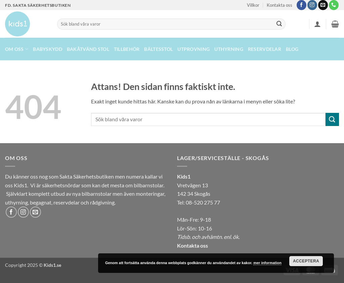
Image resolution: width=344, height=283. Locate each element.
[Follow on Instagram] (312, 5)
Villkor (253, 5)
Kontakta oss (279, 5)
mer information (267, 263)
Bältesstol (158, 49)
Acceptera (306, 261)
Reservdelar (264, 49)
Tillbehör (127, 49)
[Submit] (279, 24)
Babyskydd (47, 49)
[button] (317, 24)
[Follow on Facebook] (301, 5)
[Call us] (334, 5)
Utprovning (193, 49)
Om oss (16, 49)
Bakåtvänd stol (88, 49)
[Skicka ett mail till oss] (323, 5)
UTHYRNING (228, 49)
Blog (292, 49)
